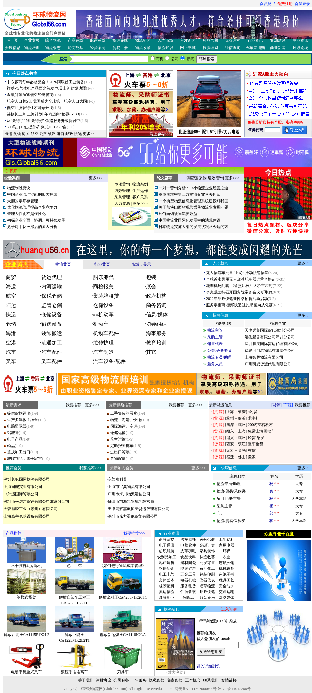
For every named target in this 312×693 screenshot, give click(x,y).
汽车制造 (103, 352)
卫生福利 (226, 539)
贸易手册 (120, 47)
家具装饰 (207, 551)
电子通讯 (166, 545)
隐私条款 (156, 680)
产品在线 (75, 40)
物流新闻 (143, 40)
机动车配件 (106, 333)
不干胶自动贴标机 (26, 565)
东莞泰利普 (117, 479)
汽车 (11, 352)
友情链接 (229, 680)
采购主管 (215, 337)
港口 (60, 134)
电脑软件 (188, 545)
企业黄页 (32, 40)
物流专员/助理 (219, 357)
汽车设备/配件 (109, 361)
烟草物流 (207, 586)
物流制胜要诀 (18, 188)
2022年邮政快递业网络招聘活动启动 (237, 298)
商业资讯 (300, 40)
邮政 (69, 134)
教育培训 (156, 342)
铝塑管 (13, 433)
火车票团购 (255, 47)
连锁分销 (226, 562)
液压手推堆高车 (74, 672)
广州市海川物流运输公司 (129, 494)
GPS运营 (232, 40)
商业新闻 (278, 47)
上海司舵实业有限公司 (23, 486)
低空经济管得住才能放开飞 (30, 107)
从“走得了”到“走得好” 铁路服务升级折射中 (43, 120)
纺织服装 (166, 551)
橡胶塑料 (166, 586)
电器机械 (188, 580)
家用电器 (226, 545)
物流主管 (215, 330)
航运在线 (97, 40)
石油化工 (207, 568)
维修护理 (103, 342)
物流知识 (165, 47)
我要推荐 (73, 405)
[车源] (288, 405)
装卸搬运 (51, 333)
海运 (8, 134)
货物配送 (118, 458)
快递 (78, 134)
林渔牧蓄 (207, 557)
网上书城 (188, 47)
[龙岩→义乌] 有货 (240, 450)
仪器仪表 (207, 580)
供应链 (192, 178)
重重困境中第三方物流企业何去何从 (189, 194)
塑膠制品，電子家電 (24, 458)
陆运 (11, 305)
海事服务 (156, 333)
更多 (301, 263)
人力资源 (122, 203)
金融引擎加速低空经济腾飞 (30, 95)
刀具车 (123, 672)
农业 (226, 557)
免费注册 (285, 4)
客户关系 (140, 197)
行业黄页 (102, 264)
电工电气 (166, 574)
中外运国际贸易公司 (21, 494)
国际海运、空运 (123, 426)
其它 (151, 352)
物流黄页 (63, 264)
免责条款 (174, 680)
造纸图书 (226, 574)
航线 (17, 134)
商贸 (11, 277)
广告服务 (139, 680)
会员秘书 (267, 4)
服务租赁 (188, 586)
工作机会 (192, 680)
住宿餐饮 (188, 591)
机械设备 (226, 568)
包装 (151, 277)
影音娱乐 (207, 597)
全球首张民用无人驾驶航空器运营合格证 (241, 279)
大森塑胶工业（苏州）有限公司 (31, 509)
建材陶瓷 (188, 562)
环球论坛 (300, 47)
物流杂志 (53, 47)
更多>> (89, 134)
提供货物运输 (18, 413)
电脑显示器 (16, 426)
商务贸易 (166, 539)
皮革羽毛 (188, 551)
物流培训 (32, 47)
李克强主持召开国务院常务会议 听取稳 (239, 292)
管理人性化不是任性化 (26, 214)
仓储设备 (103, 305)
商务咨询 (156, 305)
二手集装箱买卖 (123, 413)
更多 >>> (140, 203)
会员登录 (302, 4)
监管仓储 (51, 305)
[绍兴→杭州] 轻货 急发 (244, 437)
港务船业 (166, 597)
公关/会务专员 (219, 350)
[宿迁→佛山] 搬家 (240, 457)
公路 (43, 134)
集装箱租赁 (106, 296)
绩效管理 (122, 190)
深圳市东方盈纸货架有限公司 (133, 516)
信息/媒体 (157, 314)
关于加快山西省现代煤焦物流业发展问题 (193, 207)
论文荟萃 (75, 47)
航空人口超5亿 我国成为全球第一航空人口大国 (47, 101)
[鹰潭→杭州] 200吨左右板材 (248, 424)
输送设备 (51, 324)
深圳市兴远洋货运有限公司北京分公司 (36, 501)
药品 (11, 445)
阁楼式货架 (26, 597)
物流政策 (143, 47)
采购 (203, 178)
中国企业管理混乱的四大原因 (32, 194)
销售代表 (215, 344)
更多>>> (96, 178)
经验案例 (97, 47)
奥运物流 (166, 591)
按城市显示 (141, 264)
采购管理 (122, 197)
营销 (220, 178)
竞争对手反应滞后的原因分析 (32, 226)
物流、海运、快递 (125, 420)
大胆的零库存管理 (22, 201)
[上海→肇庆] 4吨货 (241, 412)
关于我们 (85, 680)
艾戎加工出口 (18, 452)
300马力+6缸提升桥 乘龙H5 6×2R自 (37, 127)
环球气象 (210, 40)
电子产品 (15, 439)
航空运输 (118, 439)
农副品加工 (166, 557)
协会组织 (156, 324)
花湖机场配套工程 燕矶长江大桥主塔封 (239, 285)
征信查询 (232, 47)
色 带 (74, 565)
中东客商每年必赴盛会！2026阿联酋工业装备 (45, 82)
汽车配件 (51, 352)
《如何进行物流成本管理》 (123, 565)
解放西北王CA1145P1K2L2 (26, 634)
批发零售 (207, 562)
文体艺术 (166, 580)
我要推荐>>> (90, 468)
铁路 (52, 134)
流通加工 (51, 342)
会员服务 (121, 680)
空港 (11, 342)
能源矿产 (188, 568)
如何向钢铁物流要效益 (178, 214)
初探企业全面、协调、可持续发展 (36, 220)
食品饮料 (188, 557)
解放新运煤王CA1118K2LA (123, 634)
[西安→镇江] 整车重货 (243, 444)
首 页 (12, 40)
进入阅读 (229, 609)
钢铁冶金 (166, 568)
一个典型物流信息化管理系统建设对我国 (193, 201)
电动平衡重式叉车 (26, 672)
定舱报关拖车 (121, 445)
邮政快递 (207, 591)
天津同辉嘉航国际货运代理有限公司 (139, 509)
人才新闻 (188, 40)
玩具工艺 (226, 580)
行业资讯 (255, 40)
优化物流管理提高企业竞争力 (32, 207)
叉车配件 (51, 361)
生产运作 (140, 190)
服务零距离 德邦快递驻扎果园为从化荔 (239, 305)
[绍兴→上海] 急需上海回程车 (249, 431)
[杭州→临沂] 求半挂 (241, 418)
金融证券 (207, 545)
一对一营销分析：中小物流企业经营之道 (193, 188)
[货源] (276, 405)
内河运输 (51, 286)
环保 (226, 551)
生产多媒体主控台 (22, 420)
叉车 (11, 361)
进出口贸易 (120, 452)
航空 (34, 134)
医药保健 (207, 539)
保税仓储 (51, 296)
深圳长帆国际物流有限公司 (27, 479)
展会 (151, 286)
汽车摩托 (188, 539)
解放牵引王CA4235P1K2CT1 (123, 597)
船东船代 (103, 277)
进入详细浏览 (208, 666)
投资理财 (210, 47)
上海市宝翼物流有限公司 (129, 486)
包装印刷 (207, 574)
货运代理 (51, 277)
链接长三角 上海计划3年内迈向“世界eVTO (43, 114)
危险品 (188, 597)
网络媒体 (226, 597)
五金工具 (188, 574)
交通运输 (226, 591)
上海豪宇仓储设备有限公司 (27, 516)
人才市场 (165, 40)
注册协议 (103, 680)
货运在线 (120, 40)
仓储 (11, 324)
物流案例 (140, 184)
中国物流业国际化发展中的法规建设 (189, 220)
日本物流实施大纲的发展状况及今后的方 (193, 226)
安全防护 (226, 586)
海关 (26, 134)
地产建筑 (166, 562)
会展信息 (12, 47)
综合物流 (53, 40)
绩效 (211, 178)
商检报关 (103, 286)
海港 (11, 333)
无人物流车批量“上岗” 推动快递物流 (237, 273)
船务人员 (215, 364)
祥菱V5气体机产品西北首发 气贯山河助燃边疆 (46, 88)
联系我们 (211, 680)
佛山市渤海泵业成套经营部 (131, 501)
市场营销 (122, 184)
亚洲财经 (278, 40)
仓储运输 (118, 433)
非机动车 (103, 314)
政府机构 (156, 296)
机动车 (101, 324)
